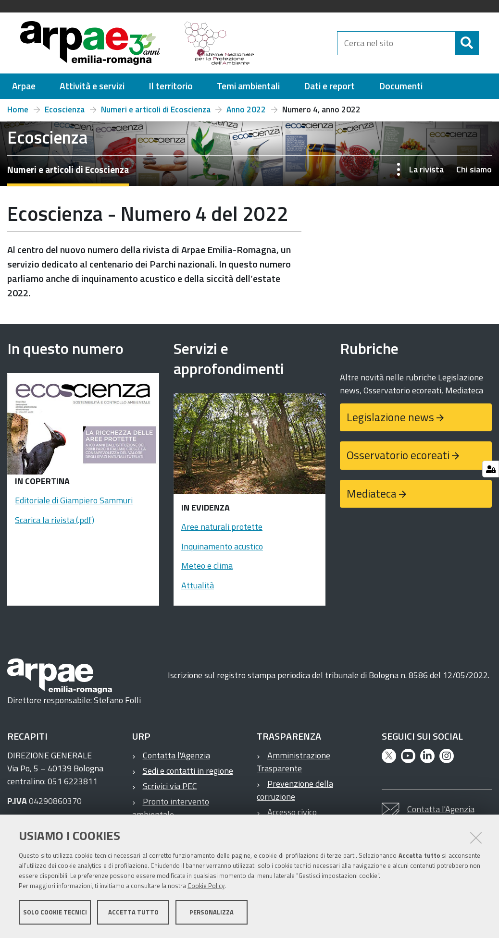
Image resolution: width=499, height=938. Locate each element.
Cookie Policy (206, 886)
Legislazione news (390, 421)
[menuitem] (24, 90)
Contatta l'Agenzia (176, 759)
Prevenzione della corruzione (295, 794)
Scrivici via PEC (170, 790)
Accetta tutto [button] (133, 913)
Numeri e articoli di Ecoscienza (156, 114)
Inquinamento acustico (222, 550)
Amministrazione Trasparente (293, 766)
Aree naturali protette (221, 530)
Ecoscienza (65, 114)
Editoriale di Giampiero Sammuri (74, 504)
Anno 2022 (246, 114)
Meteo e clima (207, 569)
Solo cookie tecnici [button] (55, 913)
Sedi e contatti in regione (188, 774)
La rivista (426, 173)
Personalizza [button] (211, 913)
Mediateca (372, 497)
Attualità (197, 589)
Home (17, 114)
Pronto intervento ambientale (170, 812)
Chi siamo (474, 173)
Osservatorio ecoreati (398, 459)
